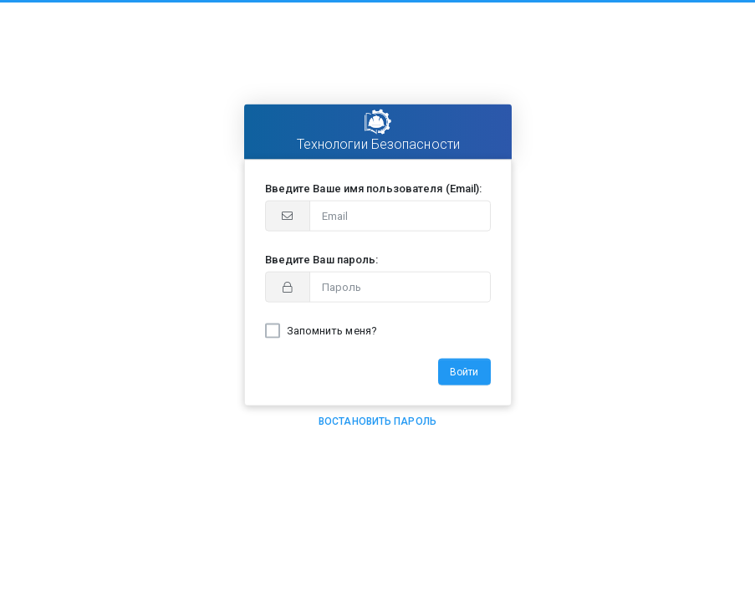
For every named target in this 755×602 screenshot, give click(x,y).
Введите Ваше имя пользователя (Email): (373, 188)
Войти (464, 372)
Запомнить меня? (332, 330)
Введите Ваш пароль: (322, 259)
